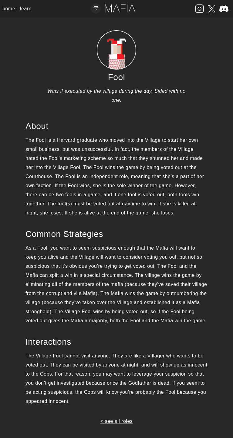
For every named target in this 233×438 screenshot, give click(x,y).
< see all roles (116, 421)
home (8, 8)
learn (26, 8)
